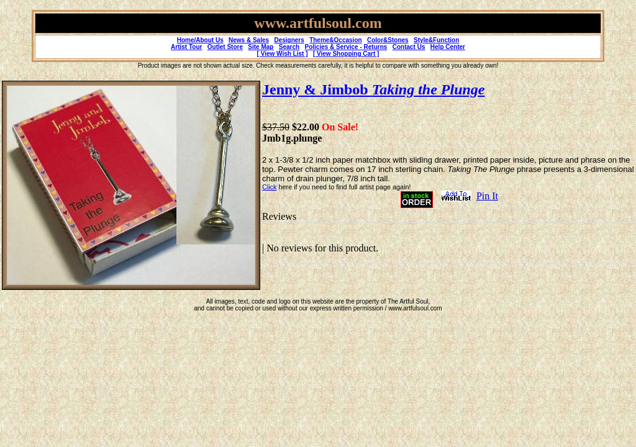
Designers (289, 40)
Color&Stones (388, 40)
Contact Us (409, 46)
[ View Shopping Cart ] (346, 53)
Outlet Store (225, 46)
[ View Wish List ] (282, 53)
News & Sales (249, 40)
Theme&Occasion (335, 40)
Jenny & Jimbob (373, 89)
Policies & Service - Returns (346, 46)
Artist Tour (186, 46)
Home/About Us (200, 40)
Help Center (447, 46)
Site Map (260, 46)
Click (269, 187)
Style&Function (436, 40)
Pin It (487, 196)
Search (289, 46)
